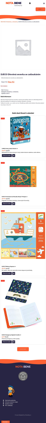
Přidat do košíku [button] (7, 155)
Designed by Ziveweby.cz (23, 415)
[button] (44, 3)
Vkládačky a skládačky (12, 21)
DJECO (8, 93)
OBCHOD (3, 21)
